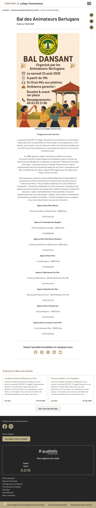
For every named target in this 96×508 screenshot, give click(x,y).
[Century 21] (24, 3)
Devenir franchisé (9, 481)
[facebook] (4, 426)
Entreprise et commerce (12, 484)
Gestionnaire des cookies (81, 505)
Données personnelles (57, 505)
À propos (6, 489)
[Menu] (89, 3)
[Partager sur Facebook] (91, 15)
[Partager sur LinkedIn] (91, 27)
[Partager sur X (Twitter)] (91, 21)
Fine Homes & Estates (11, 487)
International (7, 492)
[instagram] (11, 426)
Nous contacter (8, 495)
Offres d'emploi (8, 478)
